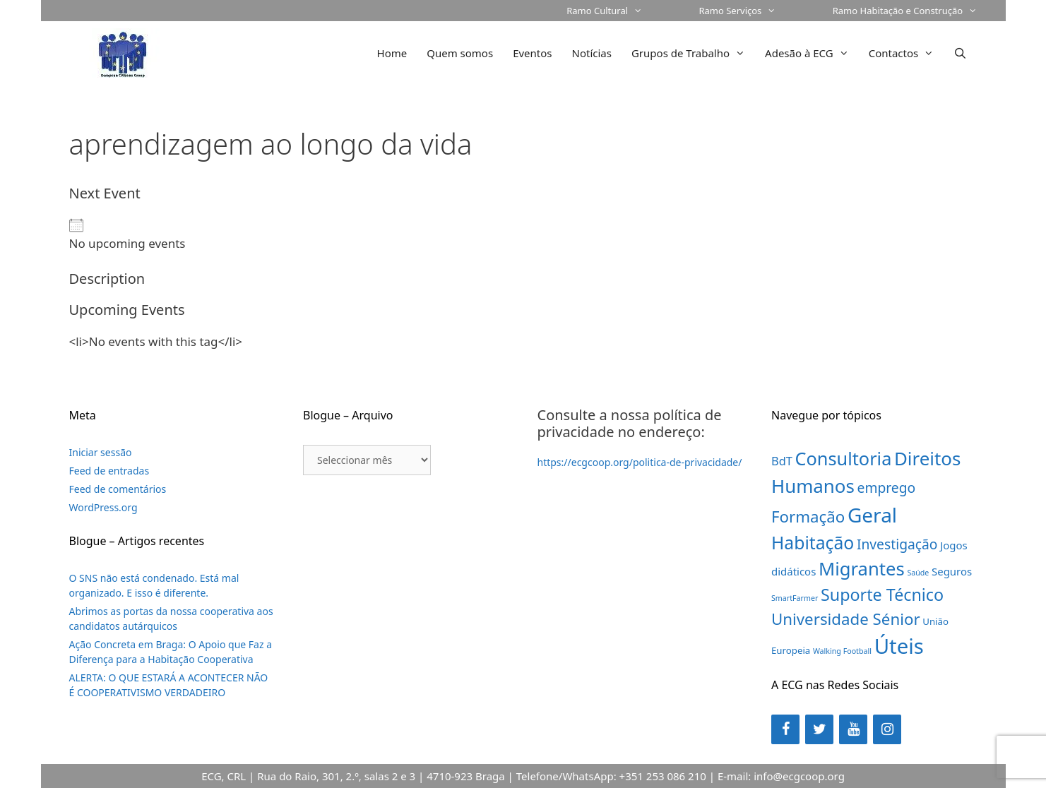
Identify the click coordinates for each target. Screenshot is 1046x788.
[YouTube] (853, 729)
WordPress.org (103, 507)
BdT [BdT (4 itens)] (781, 461)
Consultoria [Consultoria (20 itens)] (843, 458)
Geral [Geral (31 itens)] (872, 514)
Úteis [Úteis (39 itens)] (899, 646)
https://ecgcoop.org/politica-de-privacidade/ (639, 462)
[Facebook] (785, 729)
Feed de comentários (118, 489)
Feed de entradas (109, 470)
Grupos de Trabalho (693, 53)
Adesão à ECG (812, 53)
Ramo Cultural (618, 10)
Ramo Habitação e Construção (919, 10)
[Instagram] (887, 729)
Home (392, 53)
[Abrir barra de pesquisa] (960, 53)
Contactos (906, 53)
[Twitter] (819, 729)
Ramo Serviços (751, 10)
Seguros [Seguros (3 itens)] (952, 571)
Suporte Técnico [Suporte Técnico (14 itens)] (882, 594)
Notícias (592, 53)
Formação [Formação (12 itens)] (808, 516)
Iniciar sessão (100, 452)
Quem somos (460, 53)
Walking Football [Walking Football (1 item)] (842, 651)
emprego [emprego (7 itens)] (886, 487)
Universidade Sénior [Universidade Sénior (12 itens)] (845, 619)
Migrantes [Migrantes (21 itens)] (862, 568)
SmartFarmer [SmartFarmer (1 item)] (794, 598)
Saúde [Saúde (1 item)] (918, 573)
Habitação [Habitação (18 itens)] (812, 542)
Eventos (532, 53)
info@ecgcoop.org (799, 776)
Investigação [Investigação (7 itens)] (897, 544)
